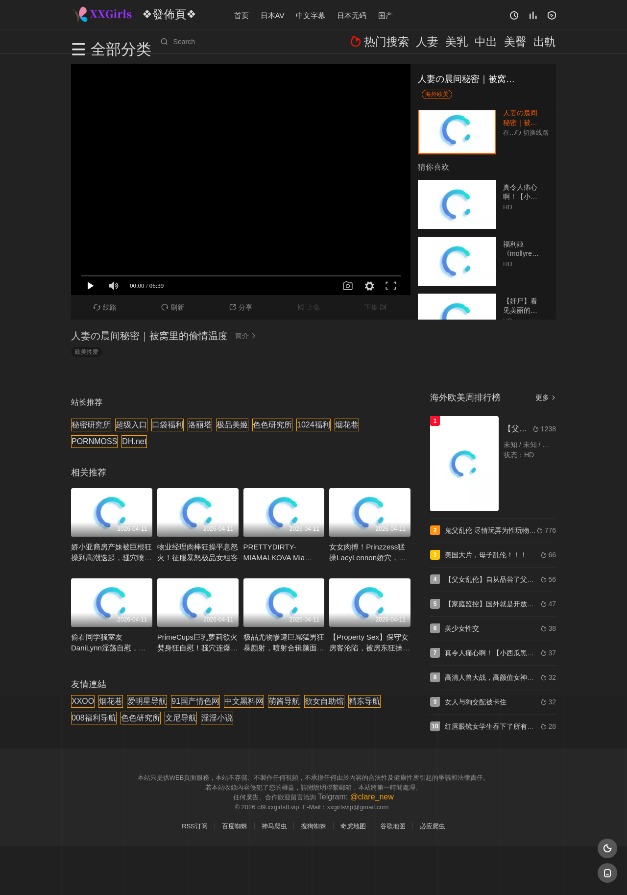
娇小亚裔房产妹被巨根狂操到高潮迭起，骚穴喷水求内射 (111, 557)
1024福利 (313, 425)
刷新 (172, 307)
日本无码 (351, 14)
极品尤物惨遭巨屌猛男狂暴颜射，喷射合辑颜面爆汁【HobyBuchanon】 (283, 648)
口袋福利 (167, 425)
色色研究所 (272, 425)
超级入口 (131, 425)
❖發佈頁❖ (158, 14)
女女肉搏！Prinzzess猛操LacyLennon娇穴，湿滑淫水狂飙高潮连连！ (367, 557)
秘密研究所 (91, 425)
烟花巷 (347, 425)
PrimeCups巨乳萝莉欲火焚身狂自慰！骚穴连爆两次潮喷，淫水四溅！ (197, 648)
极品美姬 (232, 425)
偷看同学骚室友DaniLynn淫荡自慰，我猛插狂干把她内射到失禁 (111, 648)
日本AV (273, 14)
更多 (545, 397)
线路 (105, 307)
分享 (240, 307)
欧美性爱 (86, 351)
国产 (385, 14)
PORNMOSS (94, 441)
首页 (241, 14)
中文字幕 (310, 14)
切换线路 (532, 132)
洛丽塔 (200, 425)
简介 (247, 336)
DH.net (134, 441)
